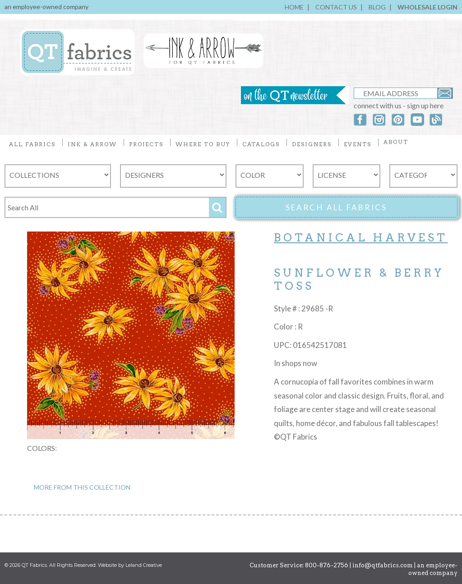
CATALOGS (261, 144)
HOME (294, 7)
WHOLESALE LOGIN (427, 7)
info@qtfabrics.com (382, 565)
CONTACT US (336, 7)
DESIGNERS (312, 144)
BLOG (377, 7)
